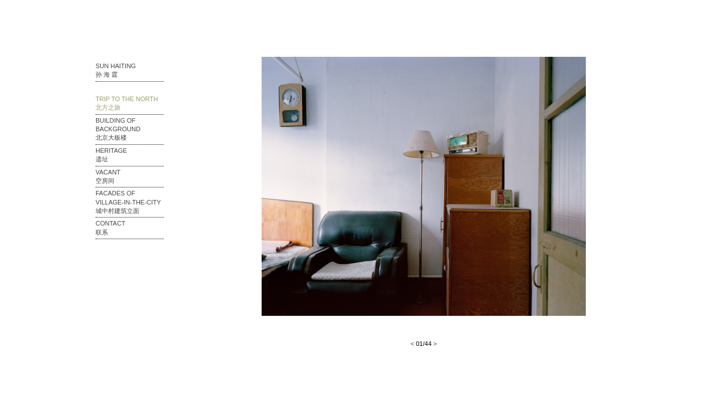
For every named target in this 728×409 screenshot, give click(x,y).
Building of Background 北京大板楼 (118, 129)
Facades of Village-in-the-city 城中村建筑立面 (128, 202)
